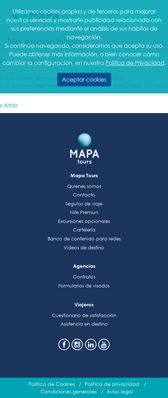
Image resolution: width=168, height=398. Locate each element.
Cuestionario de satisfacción (84, 315)
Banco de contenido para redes (84, 239)
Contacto (84, 195)
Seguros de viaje (84, 204)
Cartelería (84, 230)
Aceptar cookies (84, 79)
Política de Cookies (51, 384)
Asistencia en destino (84, 324)
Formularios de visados (84, 286)
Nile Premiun (84, 212)
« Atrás (9, 105)
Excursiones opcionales (84, 221)
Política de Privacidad (134, 62)
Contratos (84, 277)
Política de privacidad (112, 384)
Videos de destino (84, 248)
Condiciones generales (68, 391)
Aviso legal (120, 391)
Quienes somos (84, 186)
